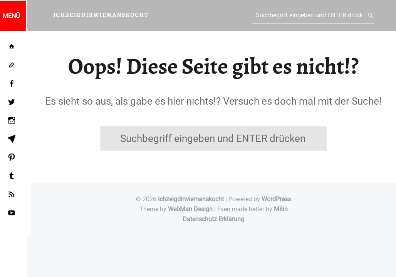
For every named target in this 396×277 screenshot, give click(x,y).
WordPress (276, 199)
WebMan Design (190, 209)
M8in (281, 209)
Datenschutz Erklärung (213, 219)
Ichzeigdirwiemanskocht (191, 199)
